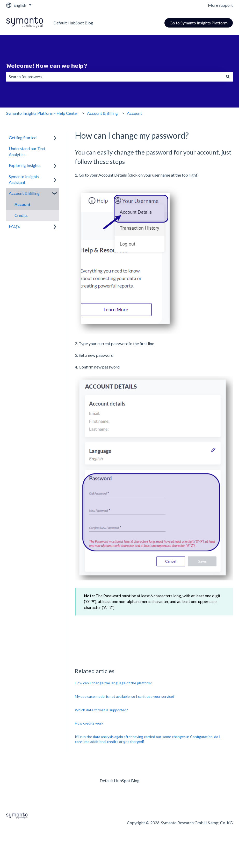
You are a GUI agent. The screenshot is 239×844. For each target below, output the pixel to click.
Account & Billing (102, 113)
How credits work (89, 723)
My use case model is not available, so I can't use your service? (125, 696)
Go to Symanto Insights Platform (199, 22)
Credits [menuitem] (21, 215)
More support (220, 5)
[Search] (228, 77)
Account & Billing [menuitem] (24, 193)
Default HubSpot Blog (73, 22)
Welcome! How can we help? (46, 65)
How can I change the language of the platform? (113, 683)
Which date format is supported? (101, 710)
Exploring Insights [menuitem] (25, 165)
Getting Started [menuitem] (23, 137)
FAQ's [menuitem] (14, 226)
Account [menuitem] (23, 204)
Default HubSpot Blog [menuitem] (120, 780)
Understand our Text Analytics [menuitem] (27, 151)
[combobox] (114, 77)
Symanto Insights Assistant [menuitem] (24, 179)
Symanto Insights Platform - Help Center (42, 113)
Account (134, 113)
